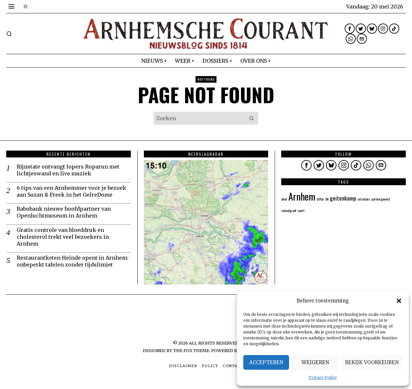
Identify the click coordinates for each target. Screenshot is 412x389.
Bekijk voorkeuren (372, 362)
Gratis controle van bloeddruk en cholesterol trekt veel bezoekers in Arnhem (63, 237)
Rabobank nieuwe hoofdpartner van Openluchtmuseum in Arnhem (64, 212)
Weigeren (315, 362)
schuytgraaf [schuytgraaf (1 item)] (288, 210)
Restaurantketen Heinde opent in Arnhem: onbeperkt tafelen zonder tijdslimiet (73, 261)
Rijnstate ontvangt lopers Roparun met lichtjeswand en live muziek (68, 170)
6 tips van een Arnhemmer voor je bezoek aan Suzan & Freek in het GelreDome (71, 191)
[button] (399, 301)
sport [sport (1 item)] (301, 210)
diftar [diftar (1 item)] (320, 199)
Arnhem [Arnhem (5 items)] (301, 196)
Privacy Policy (323, 377)
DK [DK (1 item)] (327, 199)
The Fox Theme (191, 350)
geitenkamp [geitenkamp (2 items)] (343, 198)
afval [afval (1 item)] (284, 199)
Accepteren (266, 362)
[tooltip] (350, 29)
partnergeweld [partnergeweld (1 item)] (380, 199)
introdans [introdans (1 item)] (363, 199)
